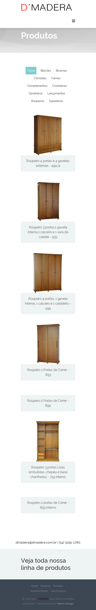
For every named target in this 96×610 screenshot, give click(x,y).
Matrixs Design (64, 603)
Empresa (45, 586)
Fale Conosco (58, 591)
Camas (55, 78)
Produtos (58, 586)
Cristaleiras (59, 85)
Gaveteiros (36, 93)
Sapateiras (56, 101)
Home (34, 586)
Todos (31, 70)
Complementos (37, 85)
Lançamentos (56, 93)
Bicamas (61, 70)
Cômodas (40, 78)
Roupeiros (37, 101)
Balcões (46, 70)
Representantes (39, 591)
